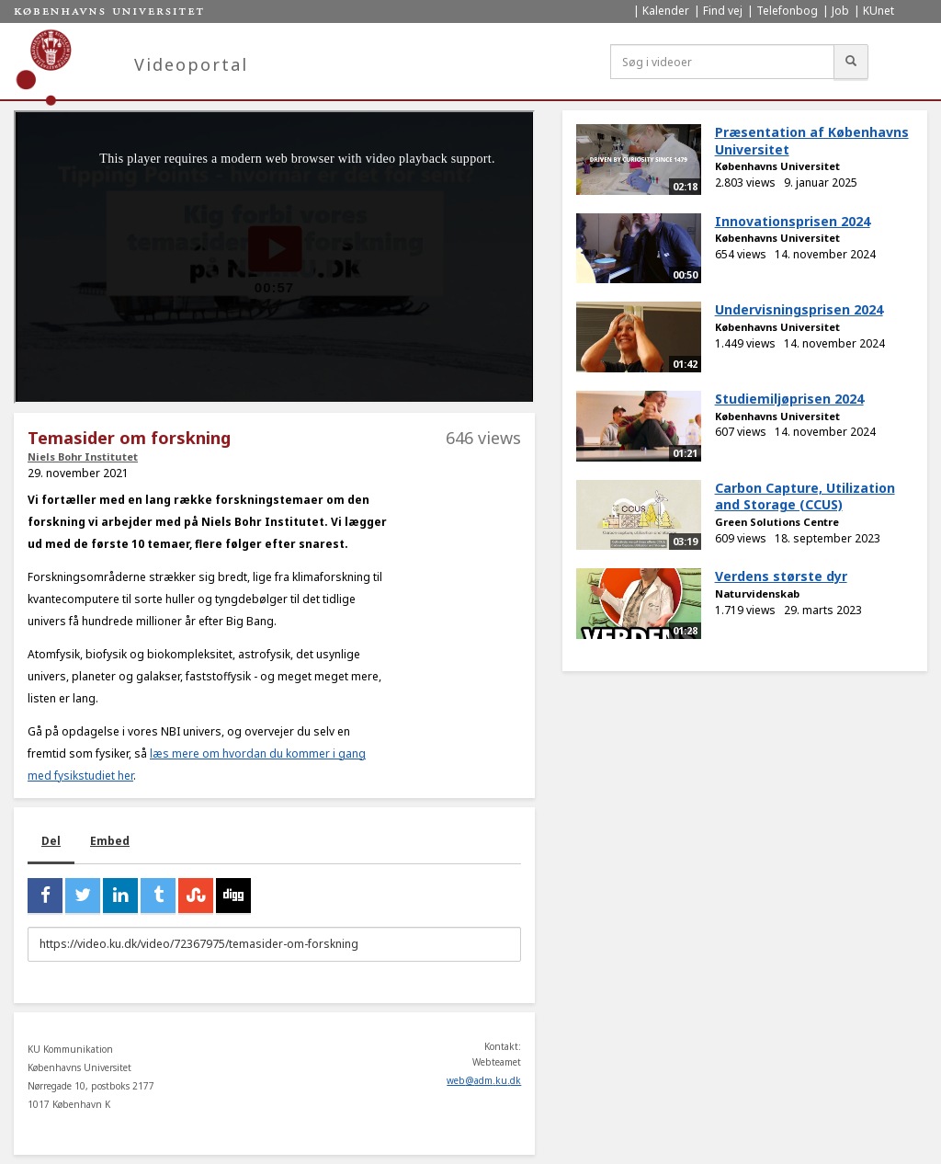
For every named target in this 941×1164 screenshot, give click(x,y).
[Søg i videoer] (722, 61)
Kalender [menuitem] (665, 10)
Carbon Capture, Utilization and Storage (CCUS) (805, 496)
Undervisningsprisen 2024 (799, 309)
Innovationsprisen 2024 (792, 221)
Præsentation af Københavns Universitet (812, 140)
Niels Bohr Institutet (83, 456)
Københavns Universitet (777, 166)
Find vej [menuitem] (723, 10)
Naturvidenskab (757, 593)
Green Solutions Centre (777, 522)
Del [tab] (51, 841)
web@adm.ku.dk (484, 1080)
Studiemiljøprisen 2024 (789, 398)
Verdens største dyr (781, 576)
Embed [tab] (110, 841)
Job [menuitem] (840, 10)
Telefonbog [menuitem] (787, 10)
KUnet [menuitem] (878, 10)
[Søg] (850, 61)
